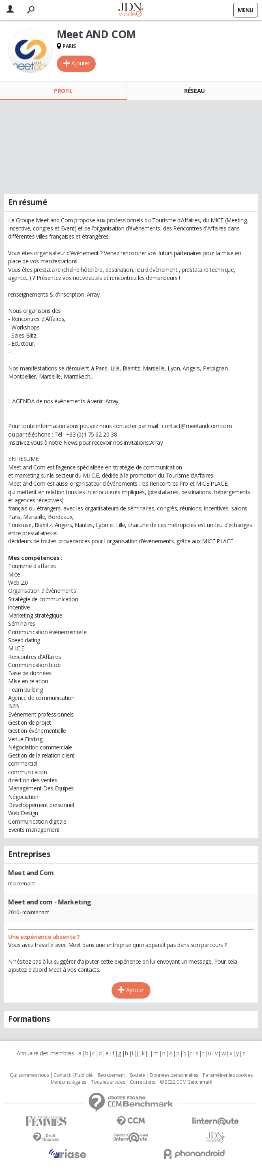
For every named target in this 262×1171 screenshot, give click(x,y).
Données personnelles (174, 1075)
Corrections (142, 1082)
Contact (62, 1075)
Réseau (194, 91)
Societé (137, 1075)
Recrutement (111, 1075)
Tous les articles (108, 1082)
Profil (63, 91)
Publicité (84, 1075)
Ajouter (80, 63)
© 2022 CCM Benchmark (186, 1082)
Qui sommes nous (29, 1075)
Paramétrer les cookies (227, 1075)
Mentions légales (68, 1082)
